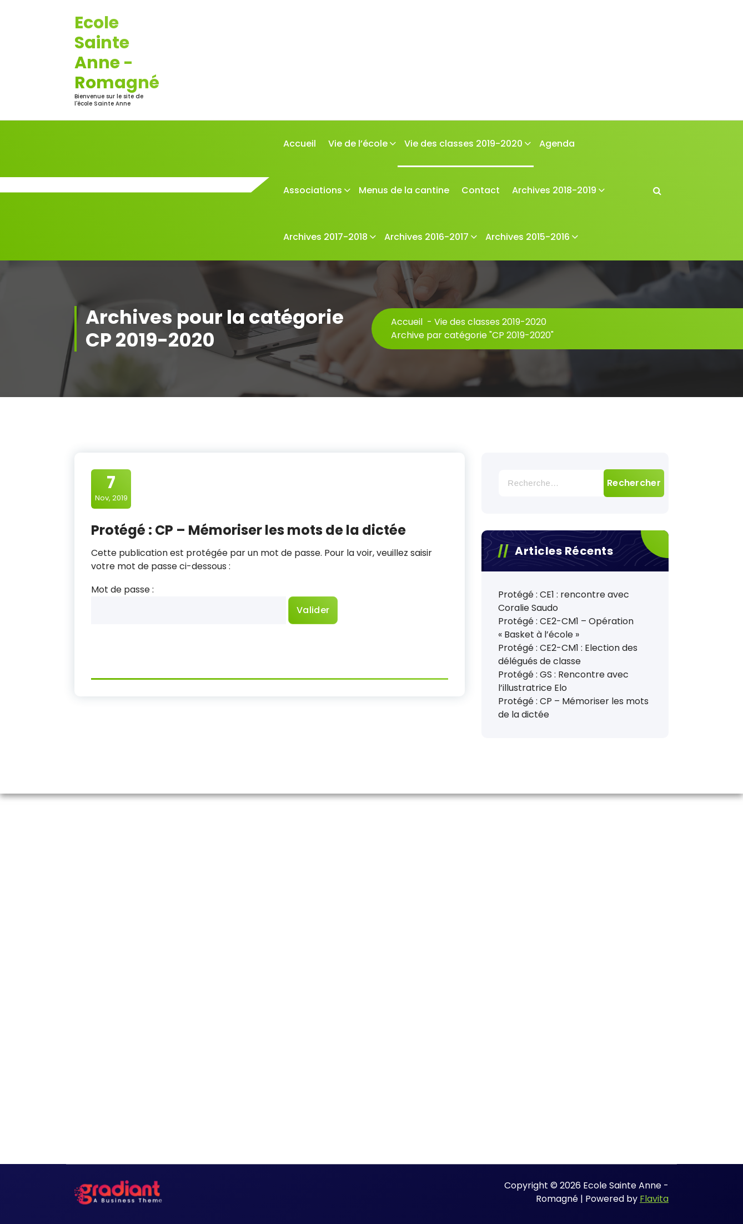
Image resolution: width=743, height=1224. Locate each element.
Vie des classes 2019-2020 (463, 143)
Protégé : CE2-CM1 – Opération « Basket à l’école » (566, 628)
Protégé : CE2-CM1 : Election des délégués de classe (567, 654)
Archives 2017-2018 (325, 236)
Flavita (654, 1198)
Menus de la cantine (404, 190)
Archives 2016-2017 (426, 236)
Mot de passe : (188, 603)
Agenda (557, 143)
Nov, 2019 (111, 488)
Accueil (299, 143)
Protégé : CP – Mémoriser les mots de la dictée (248, 530)
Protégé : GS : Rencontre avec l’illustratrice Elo (563, 681)
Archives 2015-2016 (527, 236)
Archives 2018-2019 (554, 190)
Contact (480, 190)
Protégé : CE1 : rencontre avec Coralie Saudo (563, 601)
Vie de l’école (358, 143)
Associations (312, 190)
